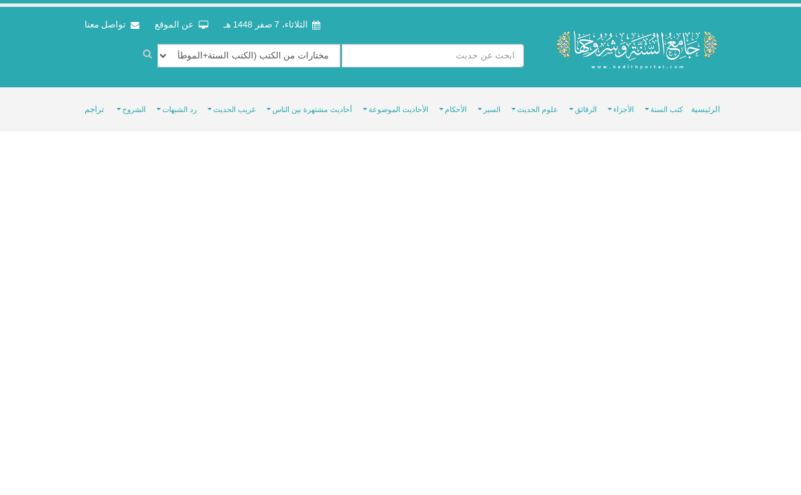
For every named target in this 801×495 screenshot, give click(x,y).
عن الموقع (181, 25)
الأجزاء (623, 109)
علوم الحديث (537, 109)
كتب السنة (666, 109)
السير (492, 109)
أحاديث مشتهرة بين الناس (312, 109)
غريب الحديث (234, 109)
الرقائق (586, 109)
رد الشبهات (179, 109)
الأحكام (456, 109)
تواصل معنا (112, 25)
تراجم (94, 109)
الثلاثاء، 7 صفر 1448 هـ (272, 25)
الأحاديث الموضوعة (398, 109)
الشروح (134, 109)
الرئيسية (705, 109)
